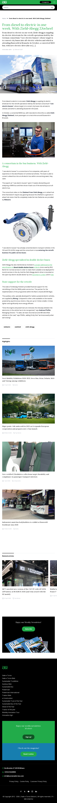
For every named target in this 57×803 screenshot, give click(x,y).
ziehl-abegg (29, 327)
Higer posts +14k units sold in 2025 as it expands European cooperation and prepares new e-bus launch (25, 427)
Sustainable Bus (7, 687)
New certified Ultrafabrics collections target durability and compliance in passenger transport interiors (25, 475)
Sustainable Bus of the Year (11, 704)
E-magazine (45, 2)
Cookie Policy (24, 781)
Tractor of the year (8, 710)
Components (17, 481)
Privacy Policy (13, 781)
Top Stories (18, 433)
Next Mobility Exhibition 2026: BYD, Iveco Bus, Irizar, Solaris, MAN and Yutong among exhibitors (28, 379)
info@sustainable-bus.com (13, 776)
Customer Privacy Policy (38, 781)
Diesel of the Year (8, 707)
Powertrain (6, 690)
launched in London (39, 275)
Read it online (28, 754)
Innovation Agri (7, 715)
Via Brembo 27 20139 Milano (13, 768)
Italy (52, 275)
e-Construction (7, 698)
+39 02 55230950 (9, 772)
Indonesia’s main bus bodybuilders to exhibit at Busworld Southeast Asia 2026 (25, 523)
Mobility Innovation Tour (10, 712)
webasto (7, 327)
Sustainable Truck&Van (10, 681)
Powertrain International (10, 692)
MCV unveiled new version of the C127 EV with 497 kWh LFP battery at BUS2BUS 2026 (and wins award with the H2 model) (24, 591)
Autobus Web (7, 684)
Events (16, 385)
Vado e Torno (7, 675)
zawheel (18, 327)
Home (4, 18)
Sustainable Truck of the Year (12, 701)
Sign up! (28, 737)
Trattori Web (6, 695)
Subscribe (28, 629)
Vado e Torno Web (8, 678)
